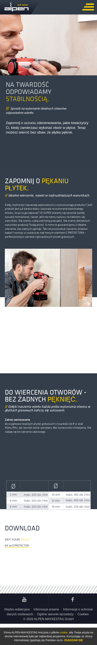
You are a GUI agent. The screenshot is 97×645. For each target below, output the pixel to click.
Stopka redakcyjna (17, 609)
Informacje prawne (46, 609)
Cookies (83, 614)
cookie (63, 632)
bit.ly (17, 545)
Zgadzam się (73, 640)
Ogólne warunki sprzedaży (55, 614)
